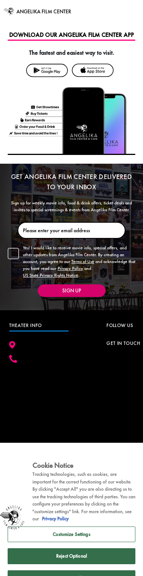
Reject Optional (71, 561)
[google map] (39, 400)
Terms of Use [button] (82, 261)
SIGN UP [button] (71, 290)
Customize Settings (71, 539)
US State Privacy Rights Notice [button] (50, 275)
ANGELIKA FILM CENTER (43, 11)
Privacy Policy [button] (70, 268)
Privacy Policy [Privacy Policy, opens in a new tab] (55, 524)
